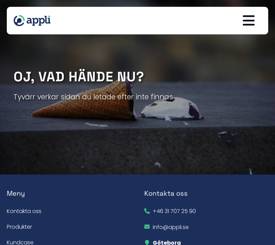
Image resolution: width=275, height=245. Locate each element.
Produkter (19, 227)
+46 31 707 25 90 (174, 211)
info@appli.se (171, 227)
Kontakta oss (24, 211)
